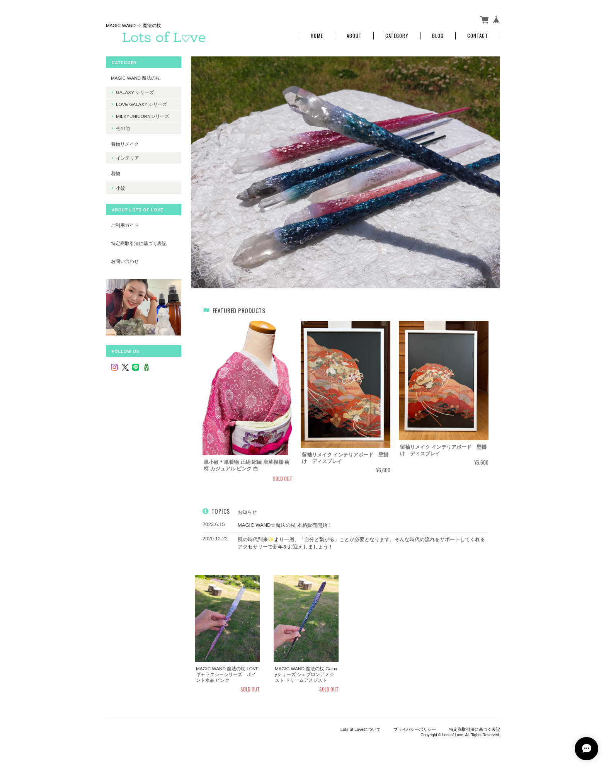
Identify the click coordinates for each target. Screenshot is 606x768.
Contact (477, 35)
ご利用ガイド (125, 225)
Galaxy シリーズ (135, 92)
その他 (123, 128)
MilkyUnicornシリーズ (142, 116)
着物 (115, 173)
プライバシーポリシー (414, 729)
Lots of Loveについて (360, 729)
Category (397, 35)
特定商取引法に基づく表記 (139, 243)
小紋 (120, 188)
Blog (438, 35)
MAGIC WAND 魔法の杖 (135, 77)
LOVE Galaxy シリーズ (141, 104)
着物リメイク (125, 143)
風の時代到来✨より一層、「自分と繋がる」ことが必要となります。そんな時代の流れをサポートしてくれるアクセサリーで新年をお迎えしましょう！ (361, 543)
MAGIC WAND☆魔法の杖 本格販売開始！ (285, 525)
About (354, 35)
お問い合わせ (125, 261)
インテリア (127, 157)
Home (317, 35)
